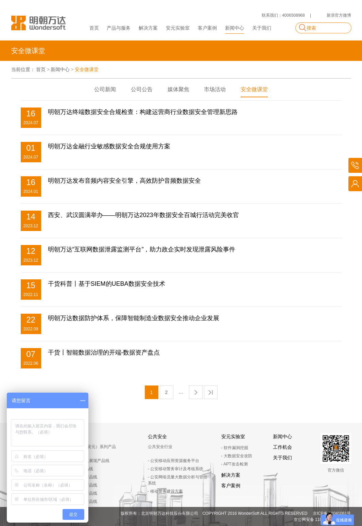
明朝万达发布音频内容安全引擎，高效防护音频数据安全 (124, 180)
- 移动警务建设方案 (165, 491)
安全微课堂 (254, 89)
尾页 (211, 392)
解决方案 (148, 28)
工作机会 (282, 447)
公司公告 (142, 89)
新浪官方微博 (339, 15)
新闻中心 (234, 28)
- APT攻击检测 (234, 464)
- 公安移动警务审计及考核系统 (175, 468)
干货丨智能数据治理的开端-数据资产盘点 (104, 352)
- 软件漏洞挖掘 (234, 447)
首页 (94, 28)
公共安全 (157, 436)
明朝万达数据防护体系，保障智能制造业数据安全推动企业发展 (133, 318)
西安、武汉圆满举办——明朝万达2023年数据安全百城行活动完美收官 (143, 215)
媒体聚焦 (178, 89)
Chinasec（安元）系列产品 (91, 446)
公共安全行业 (160, 446)
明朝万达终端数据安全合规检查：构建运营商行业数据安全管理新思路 (143, 112)
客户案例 (207, 28)
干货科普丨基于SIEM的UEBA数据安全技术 (106, 283)
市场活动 (215, 89)
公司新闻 (105, 89)
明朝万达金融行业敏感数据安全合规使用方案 (109, 146)
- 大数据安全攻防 (236, 456)
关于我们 (261, 28)
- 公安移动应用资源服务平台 (173, 460)
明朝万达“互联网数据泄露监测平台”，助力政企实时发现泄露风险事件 (142, 249)
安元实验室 (178, 28)
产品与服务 (119, 28)
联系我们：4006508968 (283, 15)
